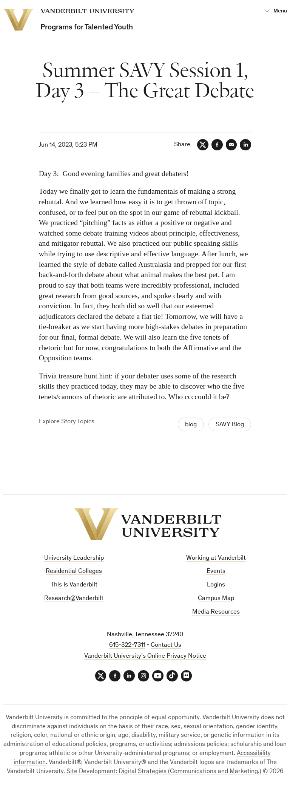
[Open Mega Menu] (275, 11)
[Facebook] (216, 144)
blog (191, 425)
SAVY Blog (230, 425)
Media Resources (216, 612)
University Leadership (74, 558)
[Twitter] (202, 144)
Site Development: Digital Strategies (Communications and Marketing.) (163, 772)
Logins (216, 585)
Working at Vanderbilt (216, 558)
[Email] (231, 144)
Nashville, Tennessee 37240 (145, 635)
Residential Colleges (74, 571)
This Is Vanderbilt (74, 585)
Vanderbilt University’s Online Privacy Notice (145, 656)
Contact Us (166, 645)
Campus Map (216, 599)
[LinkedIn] (245, 144)
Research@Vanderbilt (73, 599)
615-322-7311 (127, 645)
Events (216, 571)
